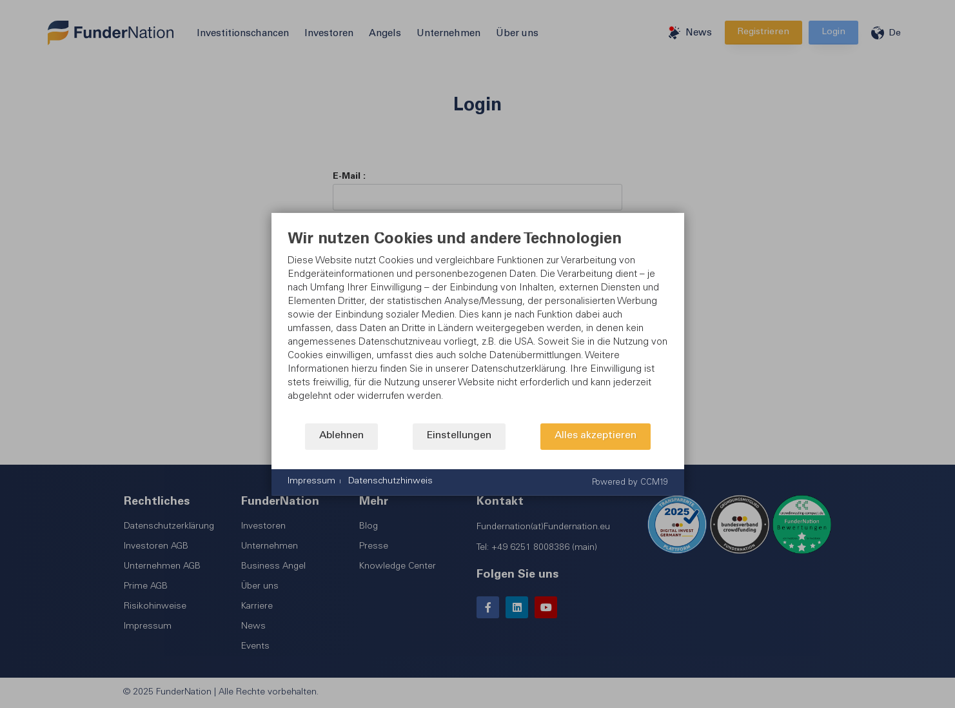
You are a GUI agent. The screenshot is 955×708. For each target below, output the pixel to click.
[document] (478, 327)
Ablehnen (341, 436)
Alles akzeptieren (595, 436)
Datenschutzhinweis (390, 481)
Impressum (311, 481)
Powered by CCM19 (630, 482)
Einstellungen (459, 436)
